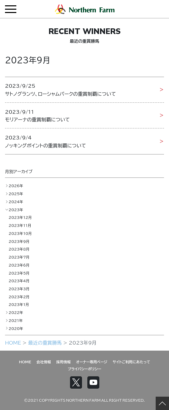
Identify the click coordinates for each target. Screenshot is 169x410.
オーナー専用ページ (91, 361)
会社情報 (44, 361)
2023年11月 (20, 225)
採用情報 (63, 361)
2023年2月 (19, 296)
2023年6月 (19, 265)
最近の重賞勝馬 (45, 342)
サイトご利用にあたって (131, 361)
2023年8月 (19, 249)
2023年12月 (20, 217)
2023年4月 (19, 280)
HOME (13, 342)
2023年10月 (20, 233)
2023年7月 (19, 257)
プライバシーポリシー (84, 368)
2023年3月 (19, 288)
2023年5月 (19, 273)
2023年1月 (19, 304)
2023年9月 (19, 241)
